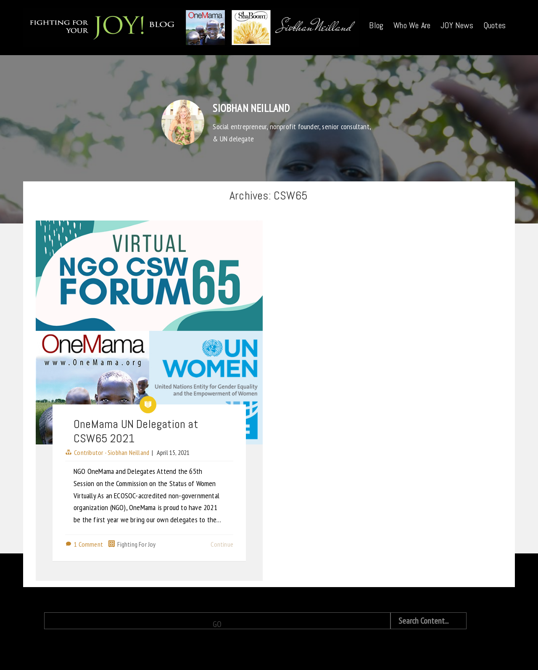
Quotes (494, 25)
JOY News (456, 25)
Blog (376, 25)
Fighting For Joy (136, 544)
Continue (222, 544)
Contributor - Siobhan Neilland (111, 452)
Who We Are (411, 25)
